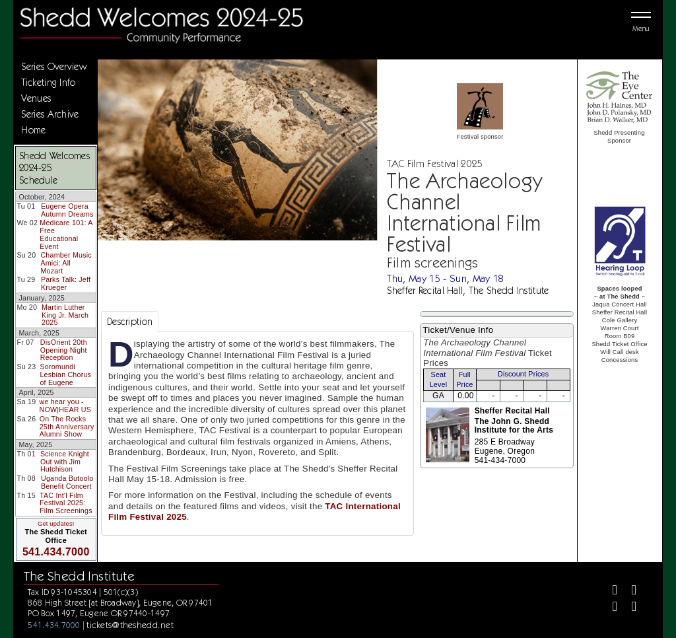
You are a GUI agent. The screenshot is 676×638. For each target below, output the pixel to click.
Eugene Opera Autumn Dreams (67, 210)
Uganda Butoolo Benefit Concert (67, 482)
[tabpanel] (257, 433)
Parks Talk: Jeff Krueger (65, 283)
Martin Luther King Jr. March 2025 (65, 314)
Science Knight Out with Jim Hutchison (64, 461)
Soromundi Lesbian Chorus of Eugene (65, 374)
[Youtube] (629, 608)
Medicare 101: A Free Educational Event (66, 234)
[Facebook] (609, 591)
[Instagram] (609, 608)
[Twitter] (629, 591)
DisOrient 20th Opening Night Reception (63, 349)
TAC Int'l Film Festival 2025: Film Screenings (66, 502)
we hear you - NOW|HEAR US (66, 405)
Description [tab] (129, 321)
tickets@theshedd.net (130, 625)
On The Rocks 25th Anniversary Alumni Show (67, 426)
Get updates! (56, 523)
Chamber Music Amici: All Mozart (65, 262)
